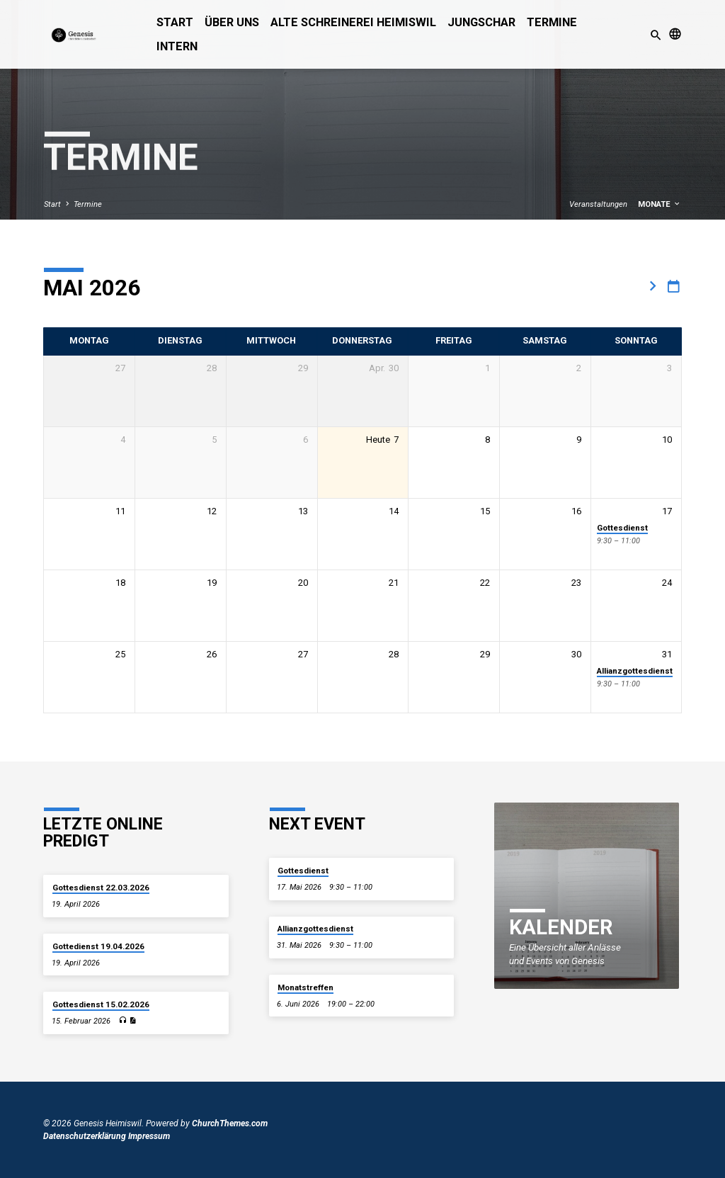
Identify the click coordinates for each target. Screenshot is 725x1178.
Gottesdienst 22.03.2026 (100, 888)
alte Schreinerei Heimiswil (353, 22)
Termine (552, 22)
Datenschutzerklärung (84, 1136)
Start (174, 22)
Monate (659, 204)
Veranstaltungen (598, 204)
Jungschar (481, 22)
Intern (177, 46)
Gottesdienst (622, 528)
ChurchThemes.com (230, 1123)
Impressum (149, 1136)
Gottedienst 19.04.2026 (98, 946)
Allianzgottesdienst (635, 671)
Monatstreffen (305, 987)
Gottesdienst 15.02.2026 (100, 1004)
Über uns (232, 22)
